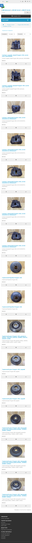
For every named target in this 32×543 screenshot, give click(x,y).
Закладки (3, 536)
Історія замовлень (5, 535)
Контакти (3, 522)
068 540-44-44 (6, 10)
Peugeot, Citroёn (10, 24)
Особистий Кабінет (5, 533)
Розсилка (3, 538)
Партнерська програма (6, 529)
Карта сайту (3, 525)
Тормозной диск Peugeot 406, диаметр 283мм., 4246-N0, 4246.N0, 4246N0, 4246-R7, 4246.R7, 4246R (14, 337)
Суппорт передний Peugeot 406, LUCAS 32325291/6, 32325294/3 (13, 118)
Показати (20, 34)
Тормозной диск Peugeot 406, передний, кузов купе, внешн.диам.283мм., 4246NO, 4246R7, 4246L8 (14, 429)
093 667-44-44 (16, 10)
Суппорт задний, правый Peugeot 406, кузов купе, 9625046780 (15, 86)
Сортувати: (4, 34)
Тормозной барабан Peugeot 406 (12, 277)
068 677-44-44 (26, 10)
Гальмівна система (7, 26)
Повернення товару (5, 524)
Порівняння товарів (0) (7, 30)
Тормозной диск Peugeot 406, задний (13, 369)
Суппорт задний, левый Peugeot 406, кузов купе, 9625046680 (15, 55)
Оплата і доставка (5, 518)
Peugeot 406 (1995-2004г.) (23, 24)
